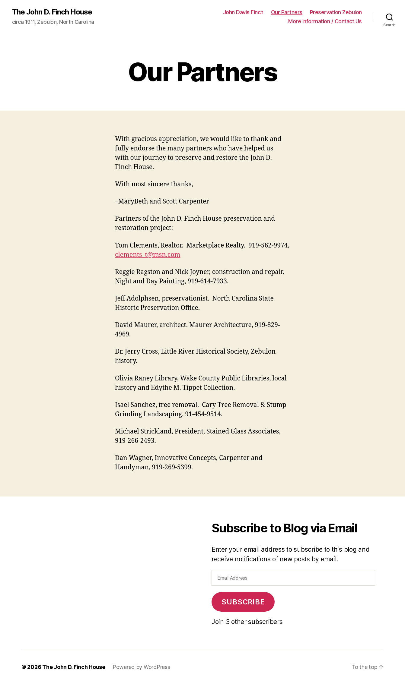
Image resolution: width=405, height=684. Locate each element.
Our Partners (286, 12)
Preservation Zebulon (336, 12)
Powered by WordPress (141, 667)
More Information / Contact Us (325, 21)
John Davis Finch (243, 12)
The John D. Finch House (52, 12)
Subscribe (243, 601)
